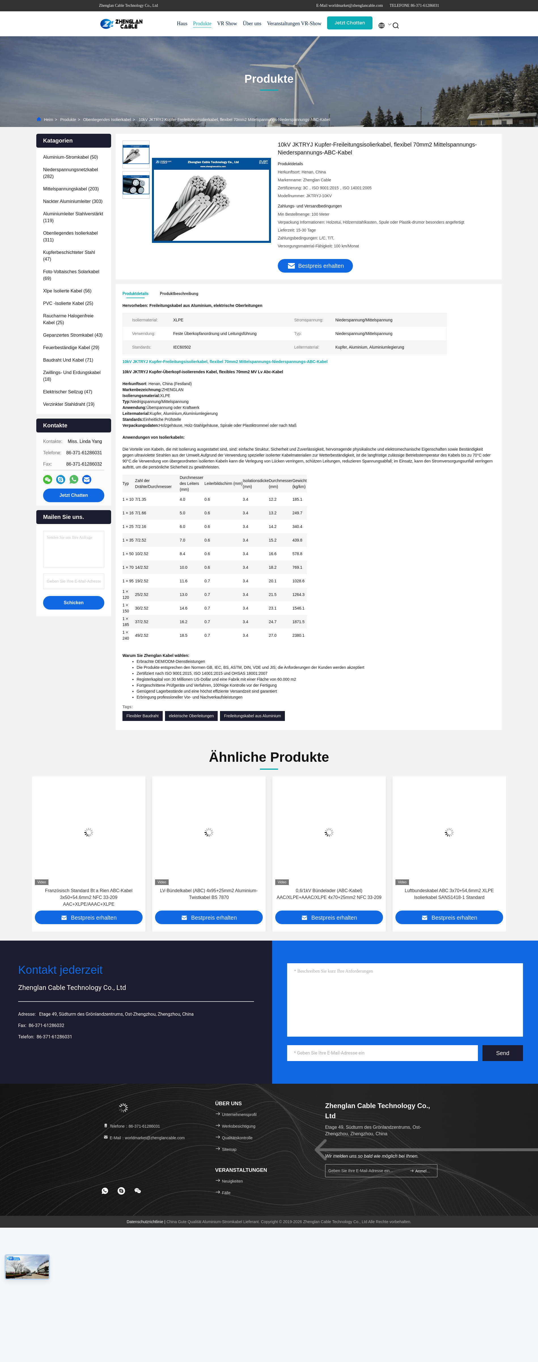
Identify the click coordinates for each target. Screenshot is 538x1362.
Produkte (202, 23)
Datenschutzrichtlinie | (147, 1221)
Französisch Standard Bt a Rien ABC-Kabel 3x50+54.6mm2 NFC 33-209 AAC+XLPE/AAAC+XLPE (89, 897)
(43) (73, 335)
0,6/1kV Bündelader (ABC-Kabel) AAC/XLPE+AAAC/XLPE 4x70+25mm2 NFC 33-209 (329, 894)
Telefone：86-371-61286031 (131, 1126)
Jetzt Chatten (349, 23)
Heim (48, 119)
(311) (70, 236)
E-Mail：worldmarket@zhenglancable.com (144, 1138)
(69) (71, 275)
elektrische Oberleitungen (191, 716)
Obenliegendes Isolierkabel (107, 119)
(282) (70, 173)
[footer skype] (121, 1191)
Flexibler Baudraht (142, 716)
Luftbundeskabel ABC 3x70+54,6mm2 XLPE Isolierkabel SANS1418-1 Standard (449, 894)
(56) (67, 290)
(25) (68, 303)
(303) (73, 201)
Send (502, 1053)
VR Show (227, 23)
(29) (71, 347)
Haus (182, 23)
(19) (68, 404)
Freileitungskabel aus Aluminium (252, 716)
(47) (69, 256)
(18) (72, 376)
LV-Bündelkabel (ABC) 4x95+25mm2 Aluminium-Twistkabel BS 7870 (209, 894)
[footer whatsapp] (105, 1191)
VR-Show (311, 23)
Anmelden (421, 1170)
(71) (68, 360)
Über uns (252, 23)
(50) (70, 157)
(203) (71, 188)
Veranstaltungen (281, 23)
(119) (73, 217)
